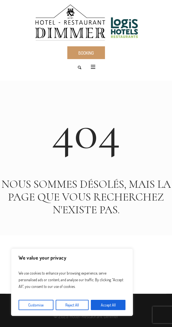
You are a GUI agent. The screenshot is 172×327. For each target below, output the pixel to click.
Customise (35, 305)
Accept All (108, 305)
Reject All (72, 305)
